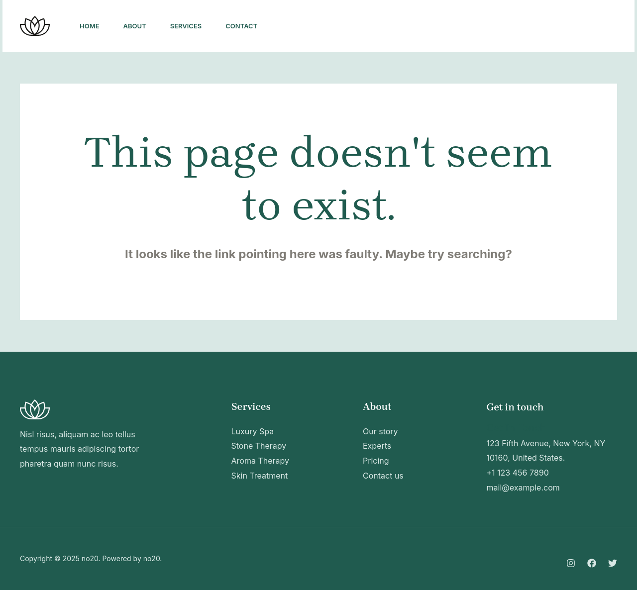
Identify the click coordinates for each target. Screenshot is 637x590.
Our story (380, 431)
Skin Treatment (259, 476)
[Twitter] (503, 26)
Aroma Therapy (260, 461)
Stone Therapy (259, 446)
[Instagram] (459, 26)
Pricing (376, 461)
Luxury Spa (252, 431)
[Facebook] (481, 26)
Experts (377, 446)
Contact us (383, 476)
